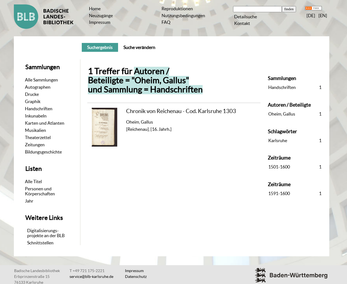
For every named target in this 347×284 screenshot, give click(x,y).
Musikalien (35, 130)
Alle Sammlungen (41, 79)
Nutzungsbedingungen (183, 15)
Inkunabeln (36, 115)
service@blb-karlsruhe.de (91, 276)
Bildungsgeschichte (43, 151)
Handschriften (38, 108)
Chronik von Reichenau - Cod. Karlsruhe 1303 (181, 111)
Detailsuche (245, 16)
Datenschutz (136, 276)
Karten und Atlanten (44, 123)
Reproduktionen (177, 8)
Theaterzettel (38, 137)
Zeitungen (35, 144)
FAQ (166, 22)
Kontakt (242, 23)
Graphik (32, 101)
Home (95, 8)
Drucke (32, 94)
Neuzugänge (101, 15)
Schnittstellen (40, 242)
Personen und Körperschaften (40, 191)
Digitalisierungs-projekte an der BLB (46, 233)
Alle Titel (33, 181)
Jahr (29, 200)
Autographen (37, 87)
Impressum (99, 22)
